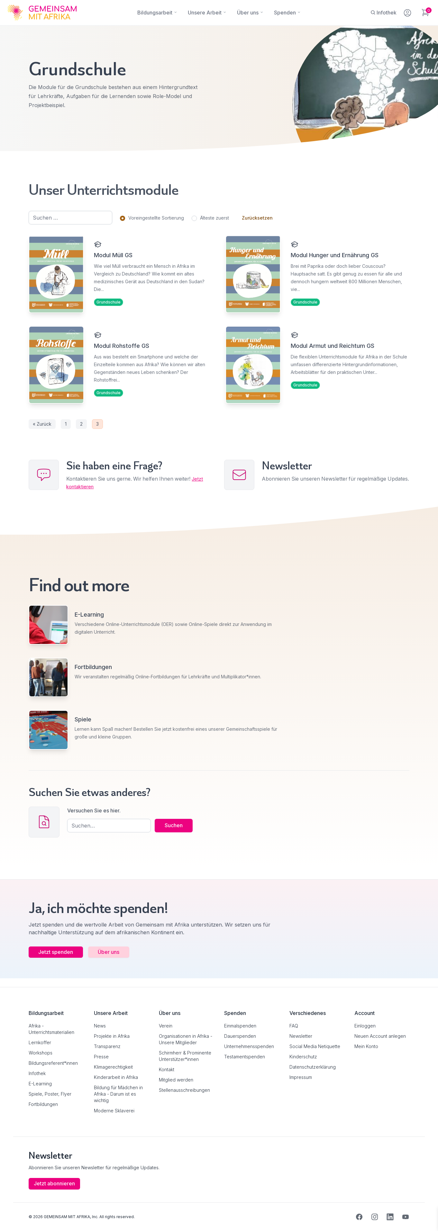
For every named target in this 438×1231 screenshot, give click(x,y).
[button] (14, 1217)
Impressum (300, 1077)
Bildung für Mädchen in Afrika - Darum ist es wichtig (118, 1094)
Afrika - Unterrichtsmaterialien (51, 1029)
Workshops (40, 1052)
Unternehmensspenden (249, 1046)
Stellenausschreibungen (184, 1090)
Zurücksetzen (257, 218)
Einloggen (365, 1025)
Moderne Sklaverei (114, 1110)
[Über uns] (248, 12)
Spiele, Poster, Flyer (50, 1094)
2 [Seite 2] (81, 427)
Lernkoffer (40, 1042)
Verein (165, 1025)
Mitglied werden (176, 1079)
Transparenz (107, 1046)
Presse (101, 1056)
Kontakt (166, 1069)
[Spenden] (285, 12)
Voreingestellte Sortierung (156, 218)
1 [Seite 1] (66, 427)
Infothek (37, 1073)
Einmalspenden (240, 1025)
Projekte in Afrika (112, 1036)
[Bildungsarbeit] (154, 12)
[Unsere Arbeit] (205, 12)
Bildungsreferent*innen (53, 1063)
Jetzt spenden (56, 960)
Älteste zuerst (214, 218)
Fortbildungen (43, 1104)
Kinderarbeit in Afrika (116, 1077)
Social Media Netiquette (314, 1046)
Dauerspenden (240, 1036)
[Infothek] (383, 12)
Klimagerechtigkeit (113, 1067)
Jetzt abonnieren (54, 1184)
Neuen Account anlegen (380, 1036)
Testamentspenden (244, 1056)
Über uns (110, 960)
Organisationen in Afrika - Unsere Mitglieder (185, 1039)
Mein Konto (366, 1046)
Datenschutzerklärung (312, 1067)
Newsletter (300, 1036)
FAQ (293, 1025)
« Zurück (42, 427)
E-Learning (40, 1083)
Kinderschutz (303, 1056)
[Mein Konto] (408, 11)
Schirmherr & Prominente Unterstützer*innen (185, 1056)
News (100, 1025)
